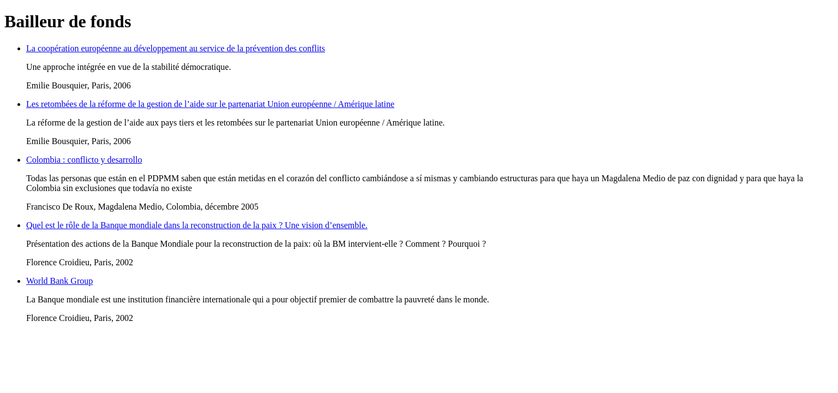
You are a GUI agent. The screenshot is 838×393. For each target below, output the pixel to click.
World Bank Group (59, 280)
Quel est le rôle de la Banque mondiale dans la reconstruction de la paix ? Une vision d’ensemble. (197, 225)
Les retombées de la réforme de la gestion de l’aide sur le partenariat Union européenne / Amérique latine (210, 104)
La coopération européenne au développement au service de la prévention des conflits (175, 48)
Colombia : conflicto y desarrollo (84, 159)
